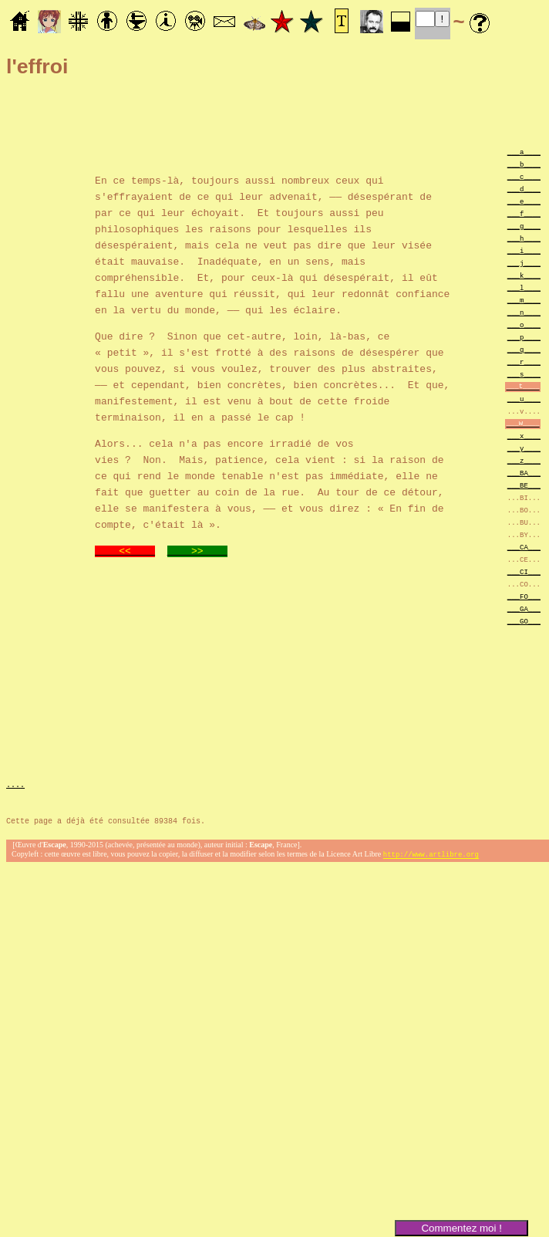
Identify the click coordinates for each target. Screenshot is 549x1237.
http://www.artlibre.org (431, 856)
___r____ (524, 362)
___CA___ (524, 547)
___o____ (524, 324)
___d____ (524, 189)
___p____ (524, 337)
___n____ (524, 312)
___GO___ (524, 621)
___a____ (524, 152)
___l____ (524, 287)
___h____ (524, 238)
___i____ (524, 250)
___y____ (524, 448)
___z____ (524, 460)
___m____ (524, 300)
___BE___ (524, 485)
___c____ (524, 176)
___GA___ (524, 608)
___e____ (524, 201)
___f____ (524, 213)
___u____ (524, 399)
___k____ (524, 275)
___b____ (524, 164)
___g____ (524, 226)
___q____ (524, 349)
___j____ (524, 263)
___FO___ (524, 596)
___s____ (524, 374)
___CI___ (524, 571)
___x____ (524, 436)
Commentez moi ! (461, 1228)
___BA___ (524, 473)
